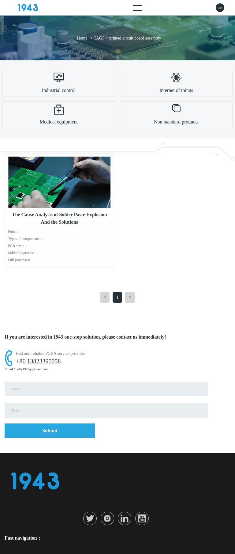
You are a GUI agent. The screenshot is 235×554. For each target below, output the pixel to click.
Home (82, 38)
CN (220, 7)
